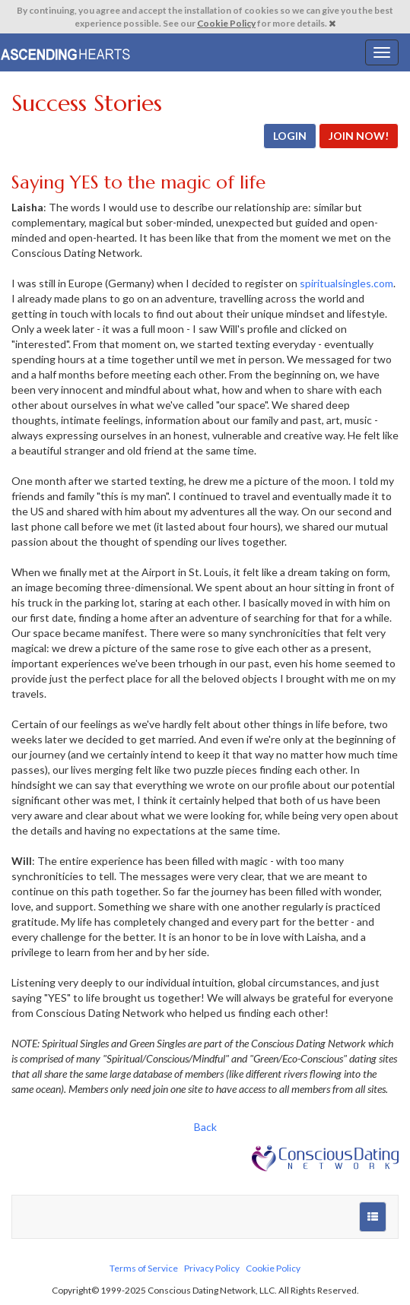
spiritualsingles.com (346, 283)
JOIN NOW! (359, 135)
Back (205, 1126)
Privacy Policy (212, 1268)
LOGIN (290, 135)
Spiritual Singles (66, 52)
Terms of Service (144, 1268)
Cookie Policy (226, 23)
